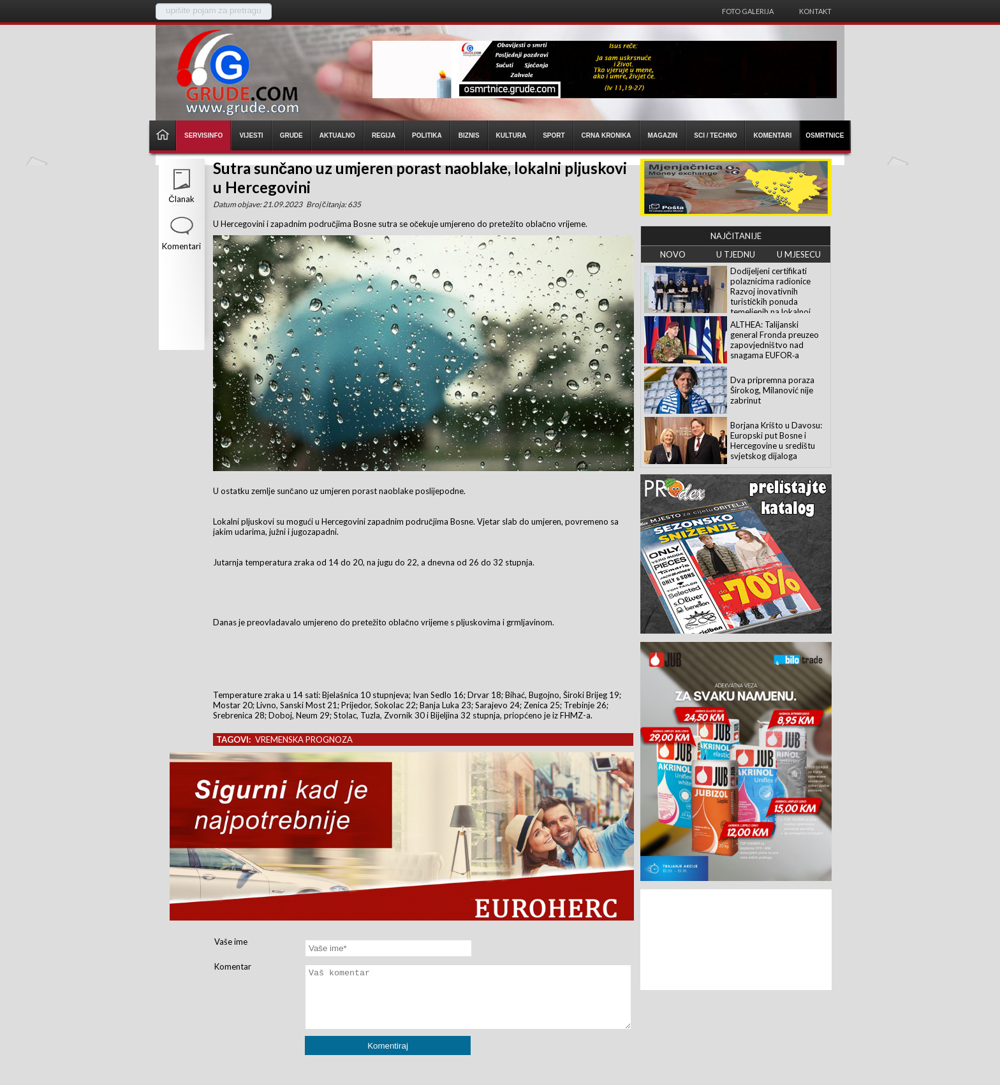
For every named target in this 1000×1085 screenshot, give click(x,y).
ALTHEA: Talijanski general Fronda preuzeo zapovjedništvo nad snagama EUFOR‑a (774, 339)
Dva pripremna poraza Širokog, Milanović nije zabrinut (772, 390)
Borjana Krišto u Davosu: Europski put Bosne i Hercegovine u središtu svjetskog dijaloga (776, 440)
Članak (181, 199)
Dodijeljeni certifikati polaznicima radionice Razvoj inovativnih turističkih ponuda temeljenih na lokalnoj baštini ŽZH (770, 296)
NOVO (673, 254)
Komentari (181, 246)
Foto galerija (748, 11)
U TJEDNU (735, 254)
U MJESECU (799, 254)
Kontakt (815, 11)
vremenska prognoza (304, 739)
